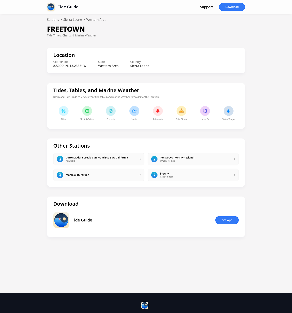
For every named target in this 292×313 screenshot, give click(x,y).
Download (232, 7)
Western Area (96, 20)
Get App (227, 220)
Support (206, 7)
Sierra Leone (72, 20)
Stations (53, 20)
